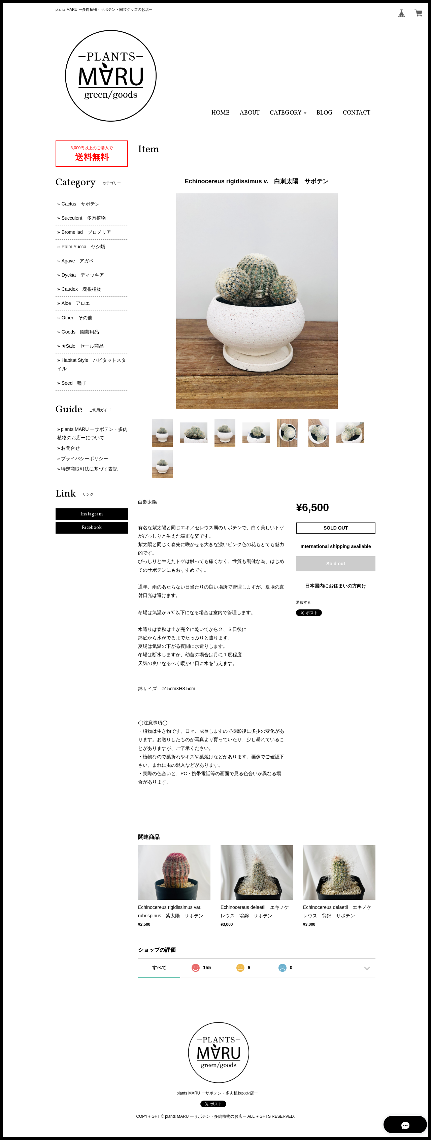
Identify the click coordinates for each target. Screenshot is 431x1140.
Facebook (92, 528)
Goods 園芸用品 (80, 332)
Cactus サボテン (81, 204)
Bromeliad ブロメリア (86, 232)
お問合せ (70, 448)
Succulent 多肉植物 (84, 218)
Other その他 (77, 317)
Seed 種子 (74, 383)
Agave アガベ (78, 260)
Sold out (335, 563)
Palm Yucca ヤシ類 (83, 246)
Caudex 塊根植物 (81, 289)
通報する (303, 602)
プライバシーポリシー (84, 458)
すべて (159, 967)
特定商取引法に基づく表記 (89, 469)
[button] (288, 113)
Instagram (91, 514)
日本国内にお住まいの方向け (335, 586)
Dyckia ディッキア (83, 275)
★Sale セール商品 (83, 346)
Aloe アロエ (76, 303)
